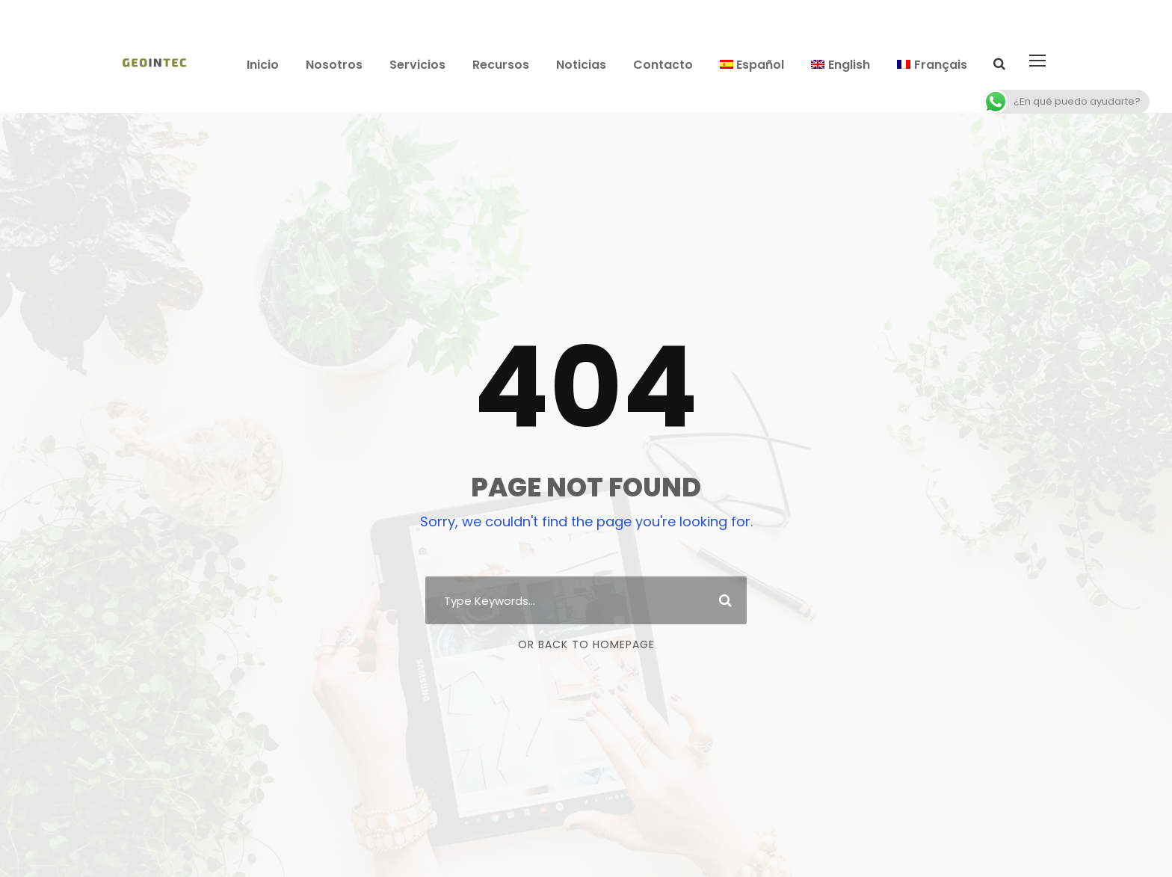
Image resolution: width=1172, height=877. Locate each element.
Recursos (500, 64)
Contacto (663, 64)
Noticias (581, 64)
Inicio (263, 64)
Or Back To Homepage (586, 644)
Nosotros (334, 64)
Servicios (417, 64)
